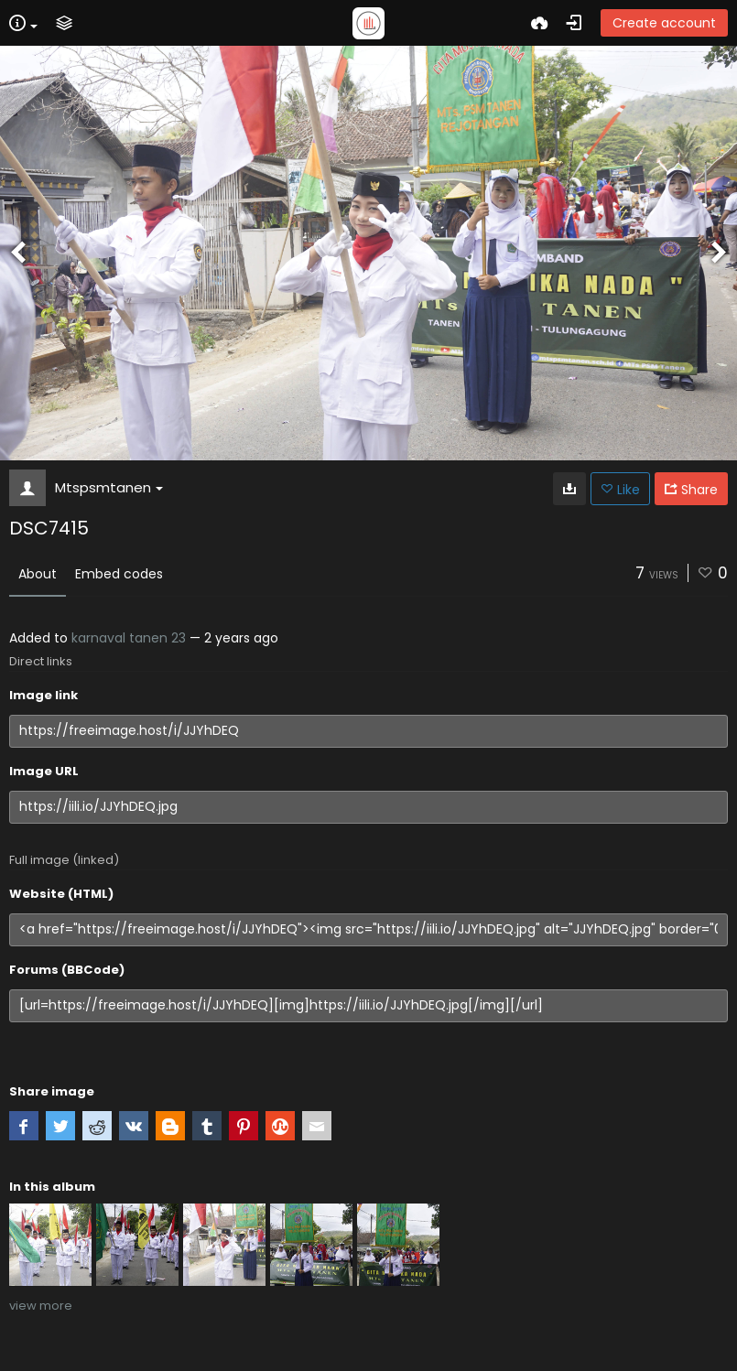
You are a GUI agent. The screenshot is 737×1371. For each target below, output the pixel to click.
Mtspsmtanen (109, 487)
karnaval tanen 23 (128, 638)
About (37, 574)
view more (40, 1305)
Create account (664, 23)
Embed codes (119, 574)
